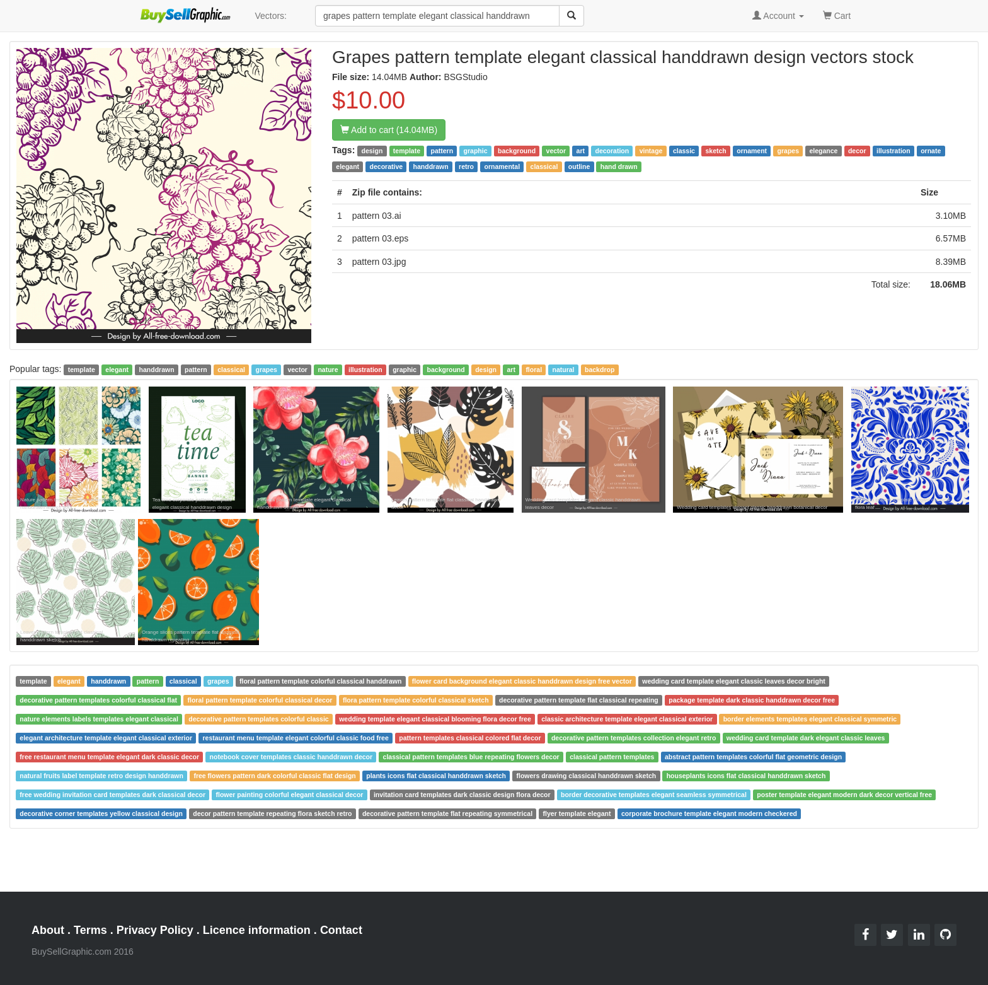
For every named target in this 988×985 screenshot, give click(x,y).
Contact (341, 930)
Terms (90, 930)
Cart (837, 15)
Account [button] (778, 16)
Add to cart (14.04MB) (388, 130)
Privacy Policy (155, 930)
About (48, 930)
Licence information (257, 930)
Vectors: (271, 16)
